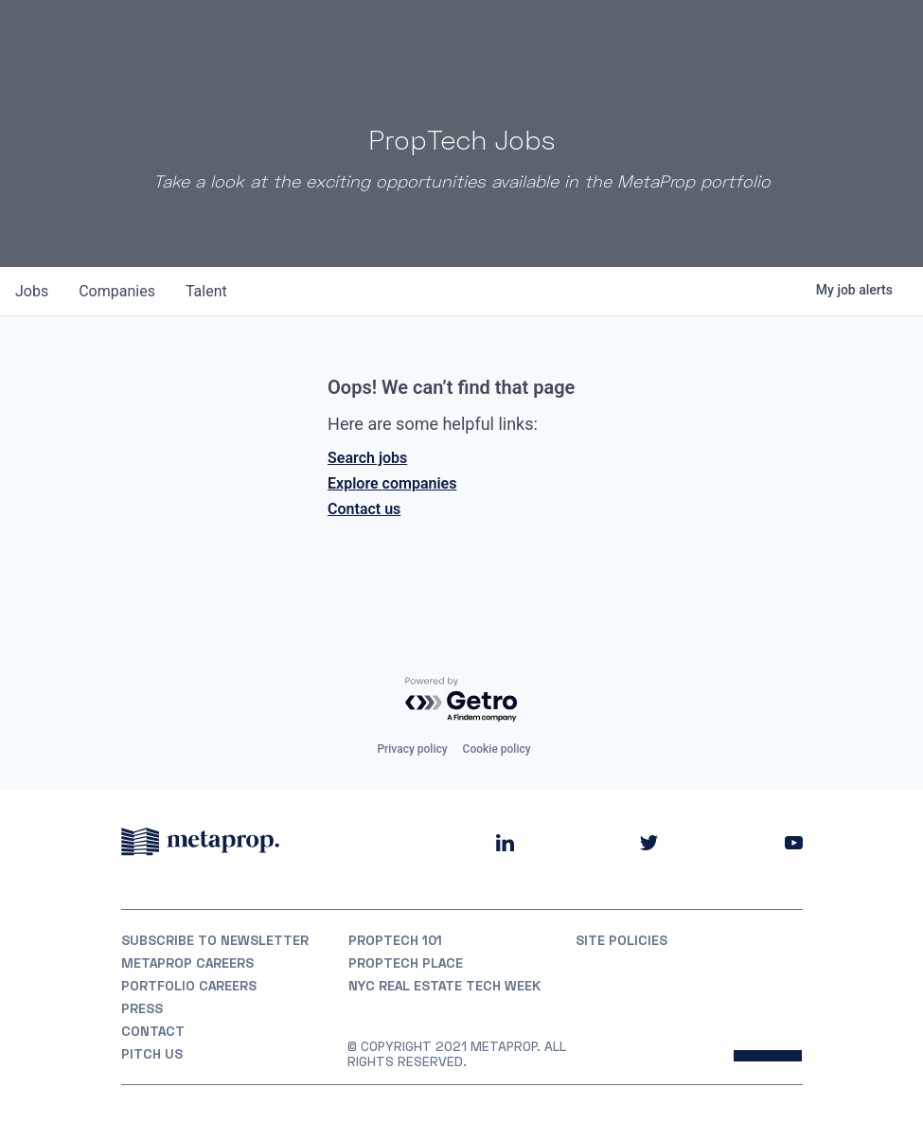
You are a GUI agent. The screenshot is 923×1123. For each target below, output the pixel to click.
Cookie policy (497, 749)
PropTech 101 (395, 940)
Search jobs (367, 458)
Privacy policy (412, 749)
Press (142, 1008)
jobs (31, 291)
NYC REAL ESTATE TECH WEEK (444, 985)
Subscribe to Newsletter (215, 940)
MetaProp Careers (187, 963)
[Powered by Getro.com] (462, 700)
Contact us (364, 509)
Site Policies (621, 940)
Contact (153, 1031)
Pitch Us (152, 1053)
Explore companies (392, 483)
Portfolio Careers (189, 985)
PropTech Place (405, 963)
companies (117, 291)
